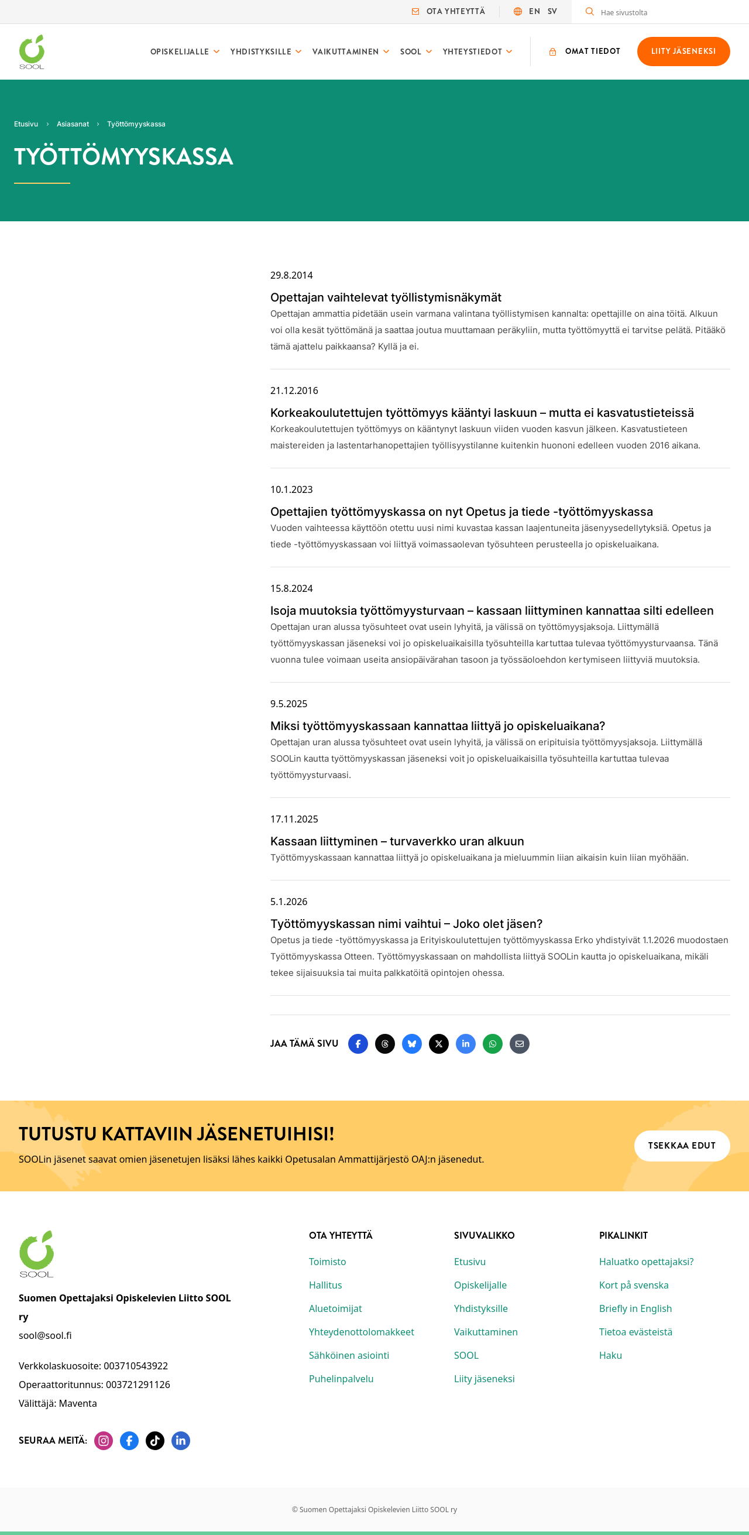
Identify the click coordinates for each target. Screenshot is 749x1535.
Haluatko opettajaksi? (646, 1261)
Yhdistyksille (261, 51)
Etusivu (470, 1261)
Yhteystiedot (473, 51)
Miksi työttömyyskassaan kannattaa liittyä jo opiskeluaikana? (438, 726)
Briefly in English (635, 1308)
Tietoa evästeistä (635, 1331)
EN (534, 11)
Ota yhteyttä (448, 11)
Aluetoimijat (335, 1308)
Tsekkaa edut (682, 1145)
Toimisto (327, 1261)
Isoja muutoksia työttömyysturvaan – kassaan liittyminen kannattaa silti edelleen (492, 611)
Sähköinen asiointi (349, 1355)
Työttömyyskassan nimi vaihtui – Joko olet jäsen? (406, 924)
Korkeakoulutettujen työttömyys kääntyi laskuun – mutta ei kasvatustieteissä (482, 413)
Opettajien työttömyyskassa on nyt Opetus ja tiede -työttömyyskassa (461, 512)
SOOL (411, 51)
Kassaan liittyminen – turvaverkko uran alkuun (397, 841)
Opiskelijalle (179, 51)
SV (553, 11)
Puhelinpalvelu (341, 1378)
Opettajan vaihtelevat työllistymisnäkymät (385, 297)
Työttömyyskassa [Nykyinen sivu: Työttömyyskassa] (136, 123)
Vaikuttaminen (345, 51)
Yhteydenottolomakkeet (361, 1331)
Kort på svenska (634, 1285)
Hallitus (325, 1285)
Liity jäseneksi (484, 1378)
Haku (610, 1355)
